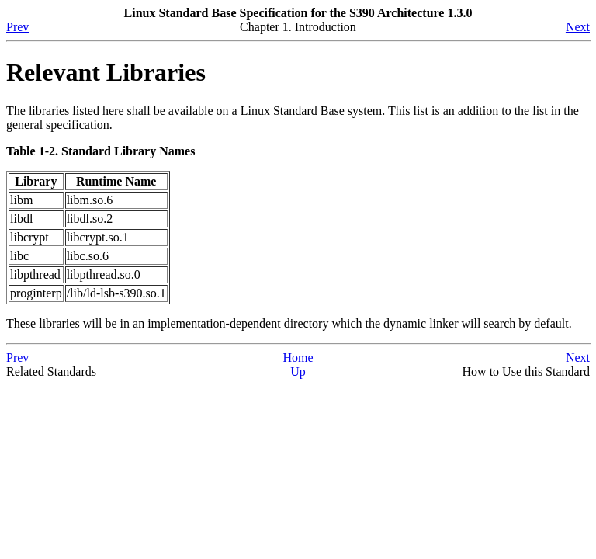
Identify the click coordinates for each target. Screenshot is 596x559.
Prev (17, 26)
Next (578, 26)
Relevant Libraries (106, 72)
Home (297, 357)
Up (298, 371)
